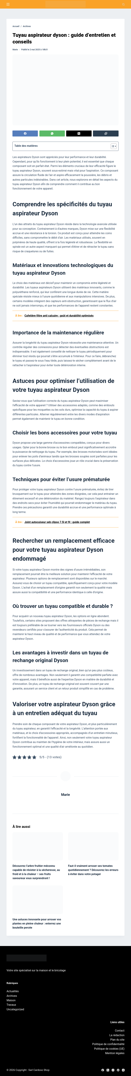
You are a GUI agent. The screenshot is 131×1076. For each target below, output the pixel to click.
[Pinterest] (118, 1070)
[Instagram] (113, 1070)
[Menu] (8, 4)
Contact (120, 1030)
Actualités (12, 991)
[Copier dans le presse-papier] (105, 133)
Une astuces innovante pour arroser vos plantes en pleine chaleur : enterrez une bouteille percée (36, 923)
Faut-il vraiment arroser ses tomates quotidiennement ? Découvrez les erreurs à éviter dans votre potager (93, 870)
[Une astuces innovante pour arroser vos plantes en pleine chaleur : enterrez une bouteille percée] (37, 899)
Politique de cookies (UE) (109, 1048)
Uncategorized (15, 1009)
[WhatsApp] (52, 133)
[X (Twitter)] (79, 133)
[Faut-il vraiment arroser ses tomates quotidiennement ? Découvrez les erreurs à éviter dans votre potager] (93, 846)
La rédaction (116, 1035)
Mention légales (115, 1053)
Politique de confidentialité (108, 1044)
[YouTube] (123, 1070)
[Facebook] (25, 133)
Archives (11, 995)
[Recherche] (123, 4)
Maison (11, 1000)
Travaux (11, 1004)
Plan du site (117, 1039)
